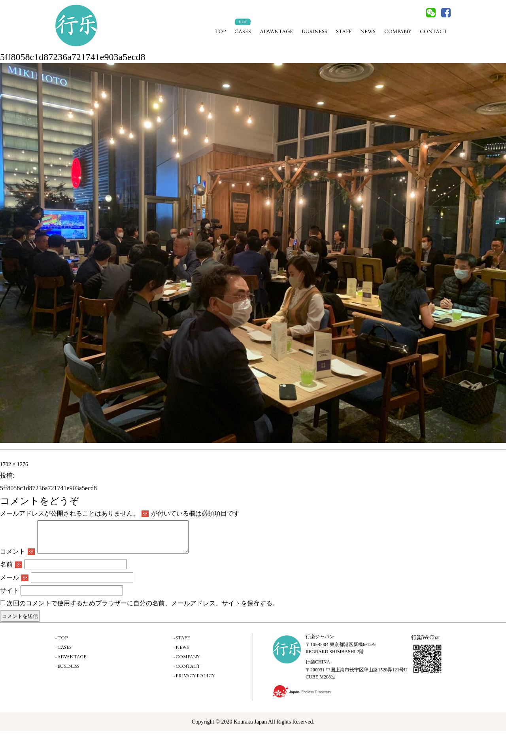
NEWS (368, 31)
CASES (242, 31)
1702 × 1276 (14, 464)
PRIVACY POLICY (195, 681)
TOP (220, 31)
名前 (11, 570)
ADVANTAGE (276, 31)
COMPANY (397, 31)
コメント (17, 557)
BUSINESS (314, 31)
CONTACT (433, 31)
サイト (9, 596)
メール (14, 583)
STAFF (343, 31)
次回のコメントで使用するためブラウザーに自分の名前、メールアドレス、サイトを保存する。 (143, 609)
